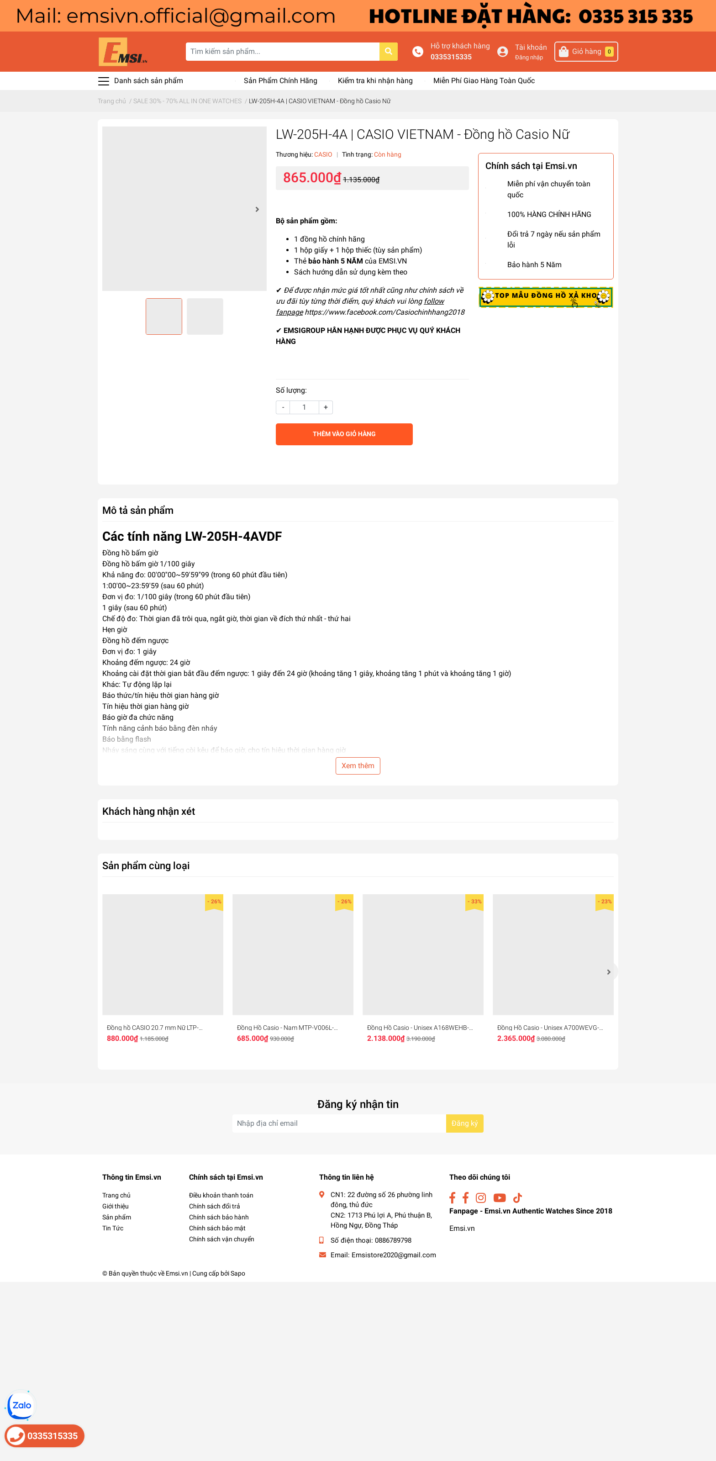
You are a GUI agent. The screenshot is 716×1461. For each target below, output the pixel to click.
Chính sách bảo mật (217, 1228)
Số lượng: (291, 390)
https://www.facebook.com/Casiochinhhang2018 (384, 312)
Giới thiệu (115, 1206)
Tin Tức (112, 1228)
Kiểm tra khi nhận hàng (375, 80)
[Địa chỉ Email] (358, 1123)
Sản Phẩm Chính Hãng (280, 80)
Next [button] (257, 209)
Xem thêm (358, 765)
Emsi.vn (462, 1228)
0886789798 (393, 1240)
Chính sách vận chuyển (221, 1239)
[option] (184, 209)
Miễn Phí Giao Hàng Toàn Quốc (484, 80)
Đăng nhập (539, 57)
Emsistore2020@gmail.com (394, 1255)
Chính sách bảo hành (219, 1217)
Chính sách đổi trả (214, 1206)
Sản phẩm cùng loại (146, 865)
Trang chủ (116, 1195)
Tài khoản (541, 47)
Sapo (238, 1273)
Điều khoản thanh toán (221, 1195)
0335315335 (471, 57)
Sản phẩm (116, 1217)
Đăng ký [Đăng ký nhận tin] (465, 1123)
